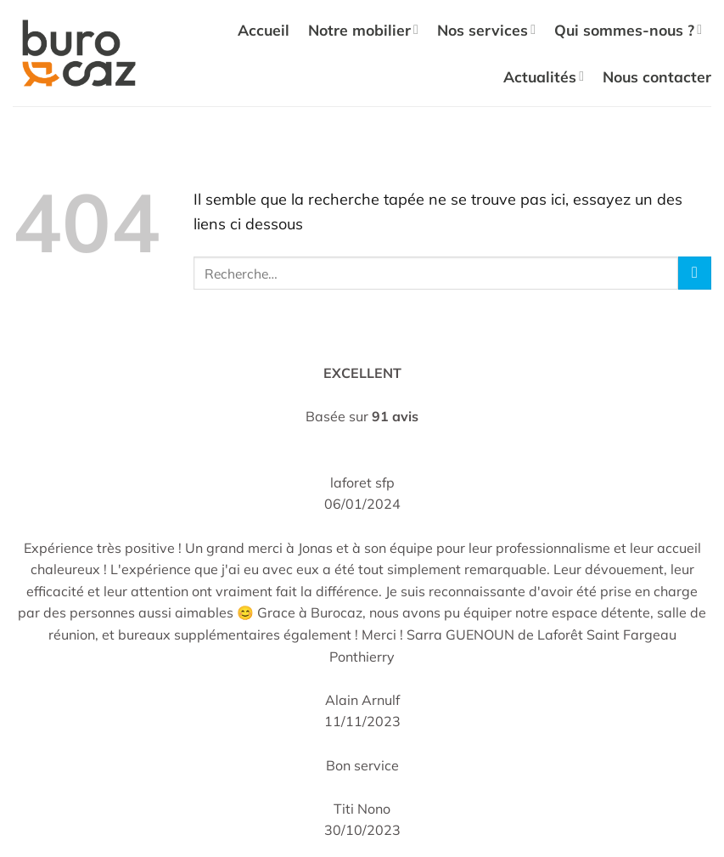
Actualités (543, 76)
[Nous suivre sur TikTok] (444, 679)
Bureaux (236, 532)
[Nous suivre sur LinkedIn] (472, 679)
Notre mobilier (363, 29)
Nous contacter (657, 76)
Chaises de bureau (269, 502)
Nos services (486, 29)
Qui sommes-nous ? (628, 29)
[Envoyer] (694, 273)
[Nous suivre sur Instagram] (416, 679)
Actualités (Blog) (83, 665)
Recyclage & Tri (80, 635)
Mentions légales (441, 583)
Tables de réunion (266, 562)
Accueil (263, 29)
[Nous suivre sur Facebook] (388, 679)
